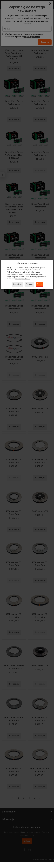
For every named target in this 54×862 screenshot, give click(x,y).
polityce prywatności (22, 279)
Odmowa (29, 284)
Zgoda (39, 284)
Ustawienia (17, 284)
